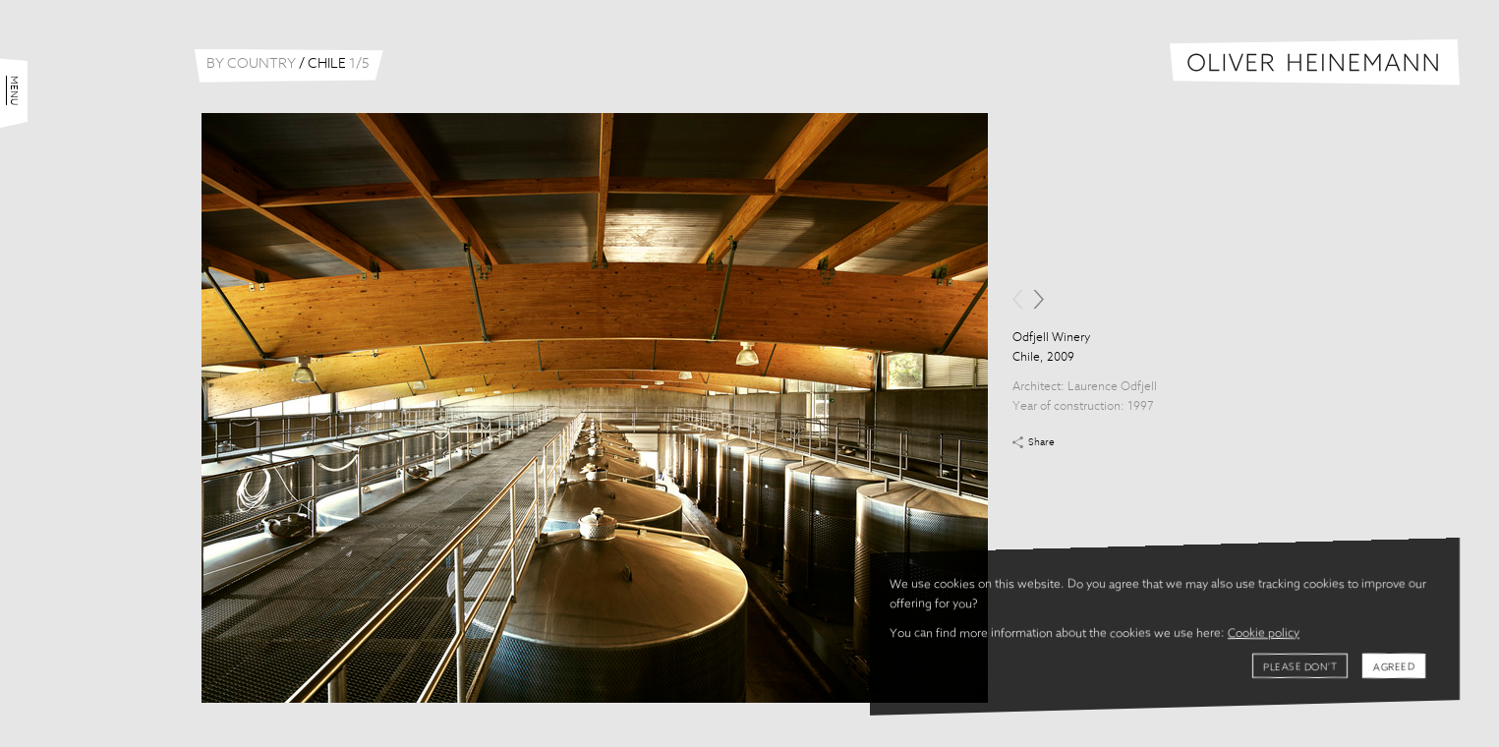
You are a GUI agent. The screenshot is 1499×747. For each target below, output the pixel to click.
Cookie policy (1263, 634)
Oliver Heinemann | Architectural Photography (1315, 62)
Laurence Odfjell (1112, 387)
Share (1041, 442)
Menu (14, 90)
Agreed (1393, 667)
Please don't (1300, 667)
